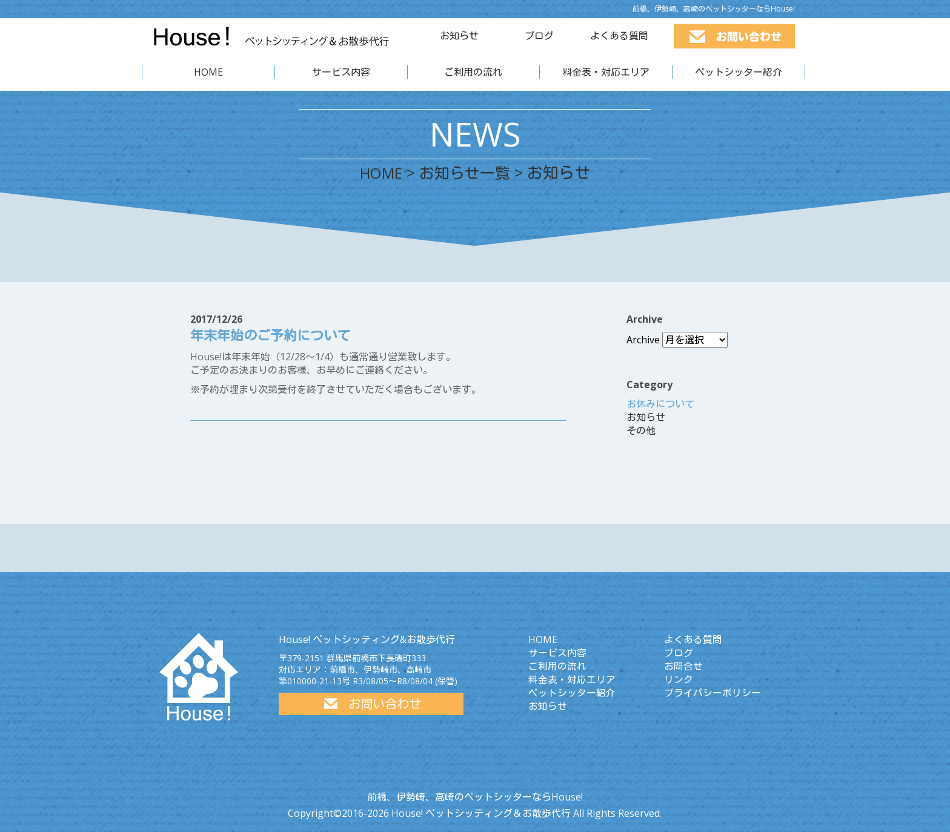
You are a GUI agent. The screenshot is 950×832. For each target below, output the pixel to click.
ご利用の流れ (473, 72)
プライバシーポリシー (712, 692)
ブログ (539, 35)
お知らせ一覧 (467, 172)
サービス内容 (341, 72)
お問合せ (683, 666)
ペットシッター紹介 (738, 72)
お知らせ (459, 35)
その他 (641, 430)
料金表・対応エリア (605, 72)
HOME (208, 72)
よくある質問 (619, 35)
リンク (678, 679)
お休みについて (660, 404)
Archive (643, 339)
